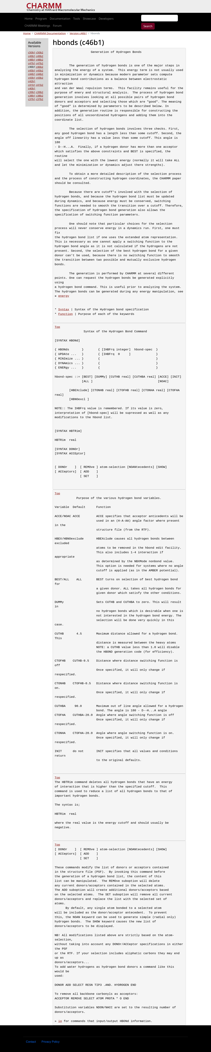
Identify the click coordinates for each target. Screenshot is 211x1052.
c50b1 (31, 52)
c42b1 (31, 81)
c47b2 (39, 63)
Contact (31, 1041)
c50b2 (39, 52)
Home (29, 19)
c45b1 (31, 70)
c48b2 (39, 59)
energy (63, 296)
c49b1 (31, 56)
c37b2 (39, 99)
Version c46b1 (78, 33)
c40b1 (31, 88)
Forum (57, 26)
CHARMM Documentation (50, 33)
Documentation (60, 19)
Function (65, 314)
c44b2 (39, 74)
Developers (106, 19)
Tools (76, 19)
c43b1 (31, 77)
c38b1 (31, 95)
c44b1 (31, 74)
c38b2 (39, 95)
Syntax (63, 309)
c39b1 (31, 92)
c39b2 (39, 92)
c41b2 (39, 85)
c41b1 (31, 85)
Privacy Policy (50, 1041)
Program (41, 19)
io (60, 1021)
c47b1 (31, 63)
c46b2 (39, 66)
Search (147, 26)
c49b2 (39, 56)
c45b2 (39, 70)
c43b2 (39, 77)
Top (57, 327)
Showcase (89, 19)
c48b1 (31, 59)
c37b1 (31, 99)
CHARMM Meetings (37, 26)
